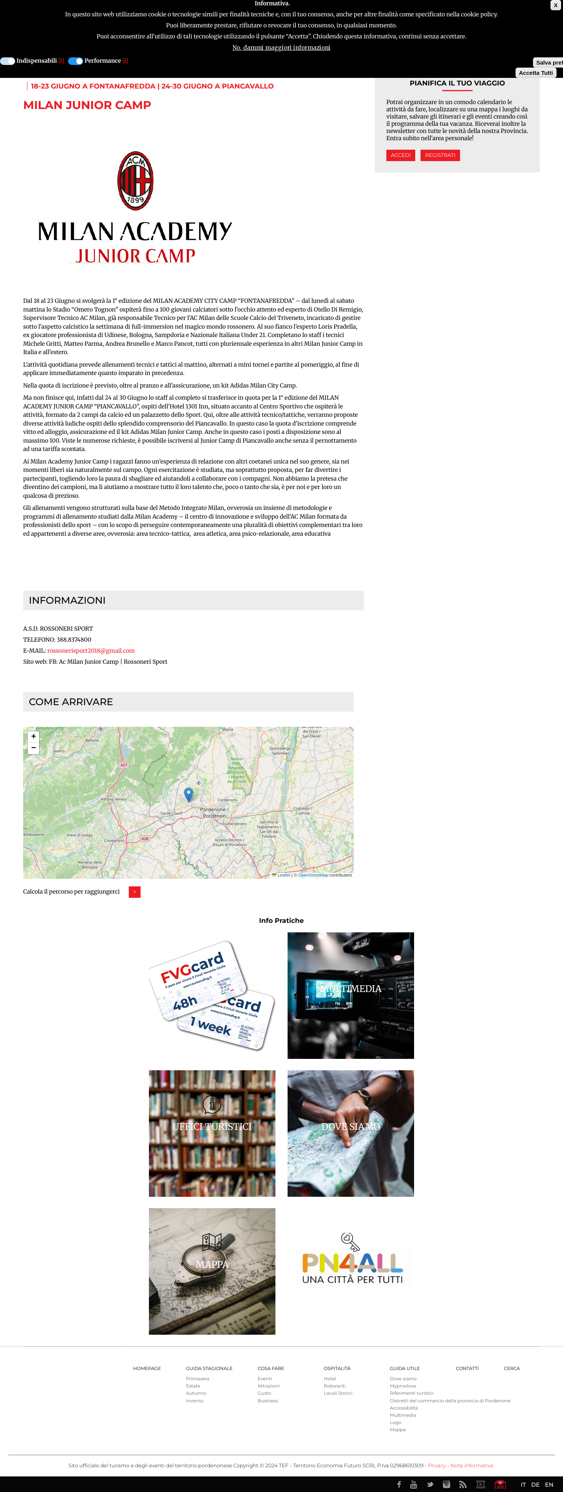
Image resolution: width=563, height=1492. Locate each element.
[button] (188, 795)
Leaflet (281, 875)
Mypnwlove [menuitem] (403, 1386)
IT (523, 1484)
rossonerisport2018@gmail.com (91, 651)
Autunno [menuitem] (196, 1393)
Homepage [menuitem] (147, 1369)
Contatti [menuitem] (467, 1369)
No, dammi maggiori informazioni (281, 47)
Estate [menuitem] (193, 1386)
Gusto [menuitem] (264, 1393)
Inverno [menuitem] (195, 1401)
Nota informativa (472, 1466)
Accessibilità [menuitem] (404, 1408)
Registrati (440, 155)
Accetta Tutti (536, 73)
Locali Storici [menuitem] (338, 1393)
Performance (103, 61)
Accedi (401, 155)
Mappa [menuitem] (398, 1430)
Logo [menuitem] (395, 1423)
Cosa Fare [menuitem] (271, 1369)
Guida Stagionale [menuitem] (209, 1369)
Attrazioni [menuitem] (269, 1386)
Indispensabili (37, 61)
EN (549, 1484)
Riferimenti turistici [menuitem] (411, 1393)
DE (535, 1484)
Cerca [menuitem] (512, 1369)
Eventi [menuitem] (265, 1379)
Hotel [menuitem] (330, 1379)
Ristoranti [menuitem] (335, 1386)
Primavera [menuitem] (197, 1379)
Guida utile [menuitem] (405, 1369)
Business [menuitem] (268, 1401)
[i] (61, 61)
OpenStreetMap (313, 875)
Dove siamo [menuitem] (403, 1379)
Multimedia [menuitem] (403, 1415)
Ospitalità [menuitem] (337, 1369)
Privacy (437, 1466)
